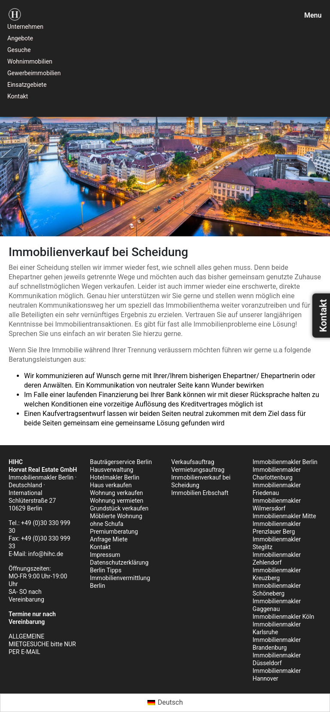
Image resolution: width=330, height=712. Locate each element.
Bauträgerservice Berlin (121, 461)
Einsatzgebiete (26, 84)
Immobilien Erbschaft (200, 492)
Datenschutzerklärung (119, 562)
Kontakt (17, 96)
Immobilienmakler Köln (283, 616)
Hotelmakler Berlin (114, 477)
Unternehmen (25, 26)
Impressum (105, 554)
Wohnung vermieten (116, 500)
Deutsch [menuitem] (170, 702)
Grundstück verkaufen (119, 508)
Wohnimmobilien (29, 61)
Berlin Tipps (105, 570)
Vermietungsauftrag (198, 469)
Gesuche (19, 49)
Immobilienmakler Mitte (284, 516)
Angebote (20, 38)
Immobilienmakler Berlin (285, 461)
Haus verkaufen (110, 485)
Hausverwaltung (111, 469)
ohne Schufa (106, 523)
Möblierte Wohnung (116, 516)
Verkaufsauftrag (192, 461)
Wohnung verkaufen (116, 492)
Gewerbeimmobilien (34, 73)
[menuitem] (165, 703)
